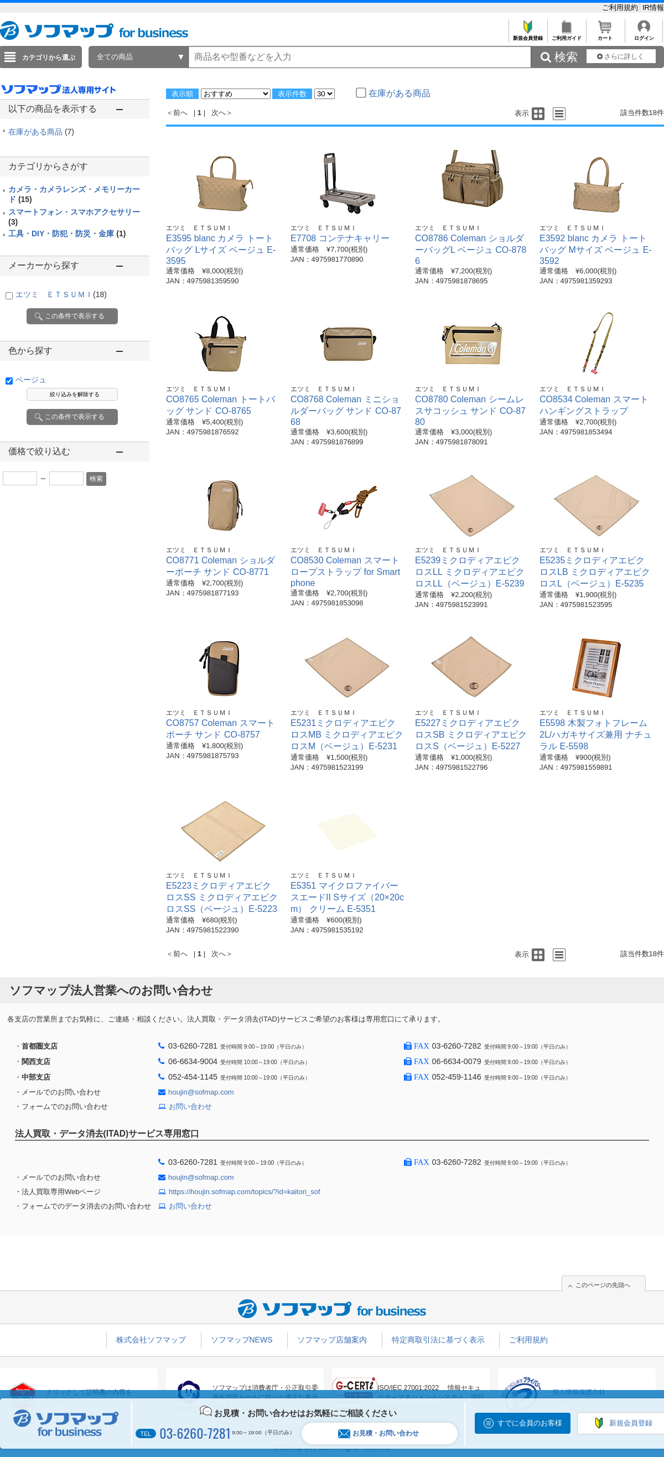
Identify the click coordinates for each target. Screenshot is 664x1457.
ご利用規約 (621, 7)
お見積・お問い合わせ (378, 1433)
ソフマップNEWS (242, 1339)
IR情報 (653, 7)
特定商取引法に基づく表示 (438, 1339)
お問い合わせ (190, 1106)
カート (605, 35)
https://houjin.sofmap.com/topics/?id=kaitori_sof (244, 1192)
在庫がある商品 (41, 131)
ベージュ (30, 379)
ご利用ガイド (566, 35)
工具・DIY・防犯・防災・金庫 (67, 233)
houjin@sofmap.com (201, 1092)
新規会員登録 (528, 35)
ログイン (644, 35)
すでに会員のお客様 (529, 1423)
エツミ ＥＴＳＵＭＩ (61, 294)
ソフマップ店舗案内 (332, 1339)
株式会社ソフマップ (151, 1339)
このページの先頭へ (602, 1285)
